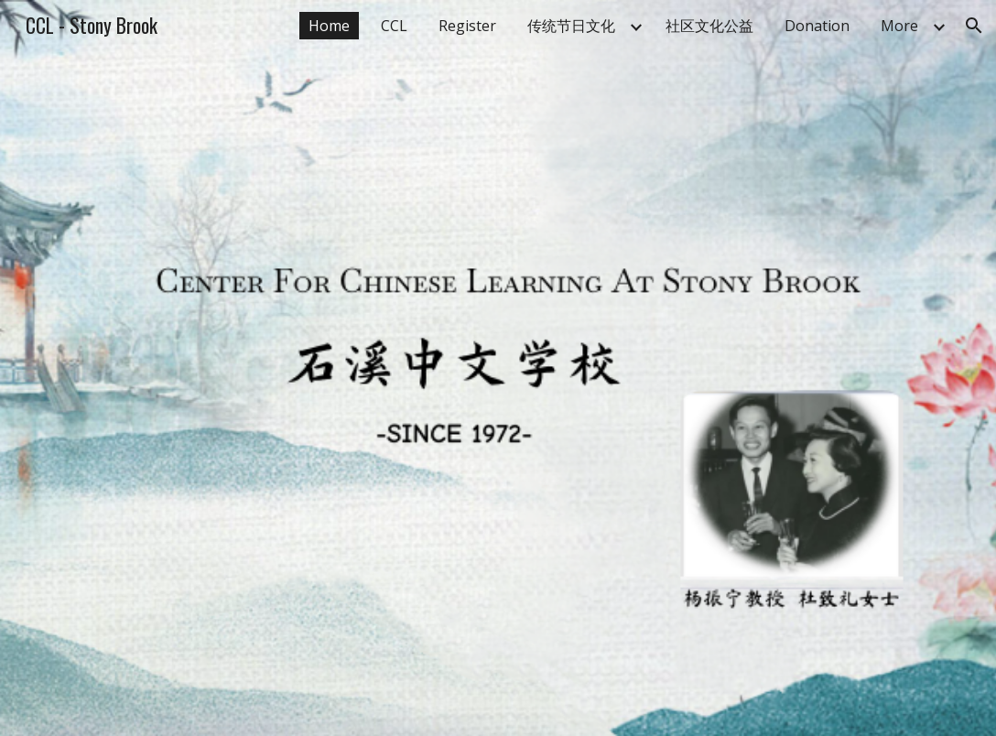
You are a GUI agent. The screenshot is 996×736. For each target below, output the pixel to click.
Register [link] (467, 26)
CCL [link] (394, 26)
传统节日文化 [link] (571, 26)
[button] (974, 26)
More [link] (899, 26)
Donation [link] (817, 26)
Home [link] (329, 26)
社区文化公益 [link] (709, 26)
